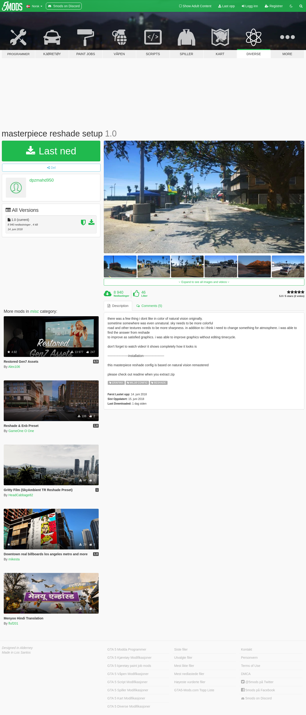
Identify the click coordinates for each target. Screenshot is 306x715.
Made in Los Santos (16, 652)
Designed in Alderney (17, 648)
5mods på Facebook (258, 690)
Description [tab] (118, 306)
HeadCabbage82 (20, 495)
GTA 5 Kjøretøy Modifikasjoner (129, 657)
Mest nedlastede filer (189, 674)
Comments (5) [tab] (149, 306)
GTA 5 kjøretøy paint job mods (129, 666)
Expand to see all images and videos (204, 282)
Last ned (51, 151)
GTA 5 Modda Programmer (126, 649)
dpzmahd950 (42, 180)
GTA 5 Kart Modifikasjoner (126, 698)
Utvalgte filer (183, 657)
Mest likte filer (184, 666)
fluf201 (13, 623)
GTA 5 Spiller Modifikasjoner (127, 690)
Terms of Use (250, 666)
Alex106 (14, 367)
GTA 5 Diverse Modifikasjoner (128, 706)
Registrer (274, 6)
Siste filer (181, 649)
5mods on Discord (256, 698)
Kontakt (246, 649)
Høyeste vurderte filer (189, 682)
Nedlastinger (121, 295)
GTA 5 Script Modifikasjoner (127, 682)
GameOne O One (21, 431)
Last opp (226, 6)
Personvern (249, 657)
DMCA (246, 674)
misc (34, 311)
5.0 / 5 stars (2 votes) (291, 296)
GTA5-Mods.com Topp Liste (194, 690)
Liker (144, 295)
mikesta (14, 559)
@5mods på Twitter (257, 682)
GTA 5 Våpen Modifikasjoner (127, 674)
